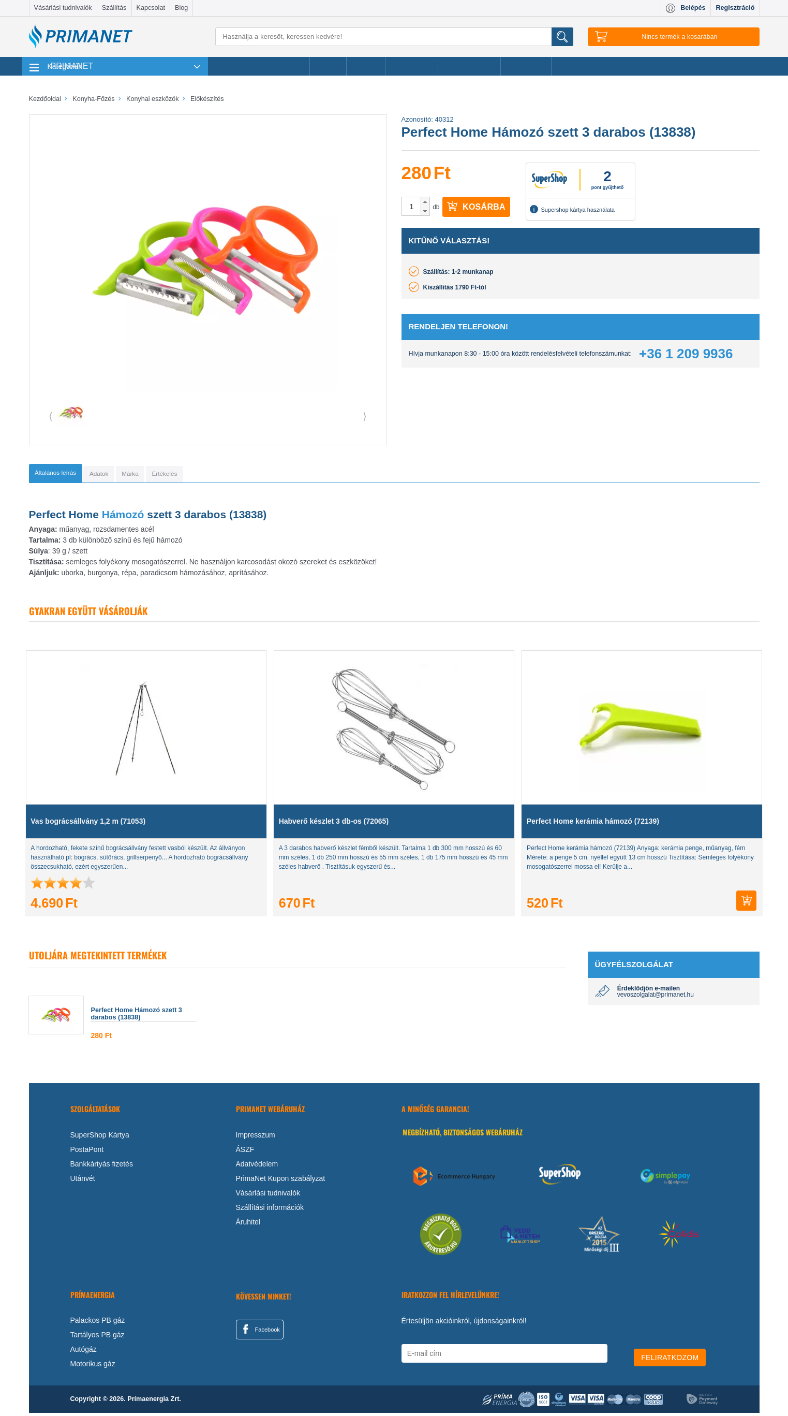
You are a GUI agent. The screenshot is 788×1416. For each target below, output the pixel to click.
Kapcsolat (151, 7)
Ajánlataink (526, 66)
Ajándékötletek (469, 66)
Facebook (260, 1332)
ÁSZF (245, 1152)
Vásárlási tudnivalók (63, 7)
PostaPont (87, 1152)
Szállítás (114, 7)
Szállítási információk (270, 1210)
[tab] (70, 475)
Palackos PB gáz (97, 1323)
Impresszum (255, 1138)
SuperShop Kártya (99, 1138)
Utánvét (82, 1181)
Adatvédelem (257, 1167)
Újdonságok (412, 66)
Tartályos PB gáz (97, 1338)
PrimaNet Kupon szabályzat (280, 1181)
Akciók (327, 66)
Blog (181, 7)
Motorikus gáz (92, 1367)
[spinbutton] (412, 206)
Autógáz (83, 1352)
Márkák (366, 66)
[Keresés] (394, 36)
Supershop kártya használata (572, 209)
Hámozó (124, 517)
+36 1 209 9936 (686, 353)
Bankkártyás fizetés (101, 1167)
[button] (425, 202)
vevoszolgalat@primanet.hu (655, 997)
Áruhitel (248, 1225)
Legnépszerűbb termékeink (259, 66)
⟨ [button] (51, 416)
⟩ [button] (365, 416)
